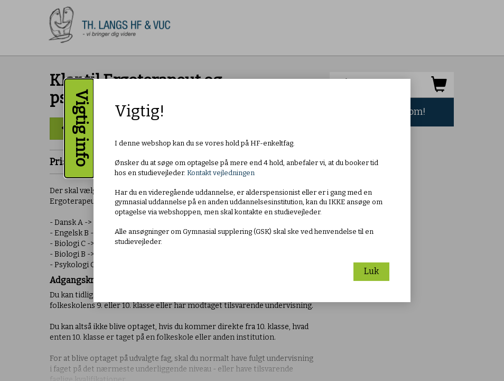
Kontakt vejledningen (221, 173)
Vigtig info (81, 128)
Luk (371, 271)
